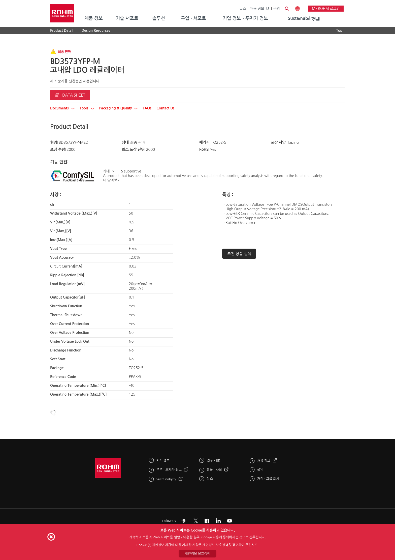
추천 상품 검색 (239, 254)
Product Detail (61, 30)
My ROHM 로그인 (326, 8)
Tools (87, 108)
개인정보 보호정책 (197, 553)
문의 (276, 8)
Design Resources (96, 30)
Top (339, 30)
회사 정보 (163, 460)
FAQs (147, 108)
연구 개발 (213, 460)
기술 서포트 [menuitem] (127, 18)
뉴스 (242, 8)
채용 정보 (257, 8)
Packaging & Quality (118, 108)
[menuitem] (301, 19)
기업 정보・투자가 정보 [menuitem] (245, 18)
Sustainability (301, 18)
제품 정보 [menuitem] (93, 18)
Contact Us (165, 108)
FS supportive (130, 171)
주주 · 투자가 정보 (169, 469)
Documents (62, 108)
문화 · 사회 (214, 469)
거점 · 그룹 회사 (268, 478)
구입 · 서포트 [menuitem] (193, 18)
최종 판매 (137, 142)
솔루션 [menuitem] (158, 18)
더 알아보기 (112, 180)
